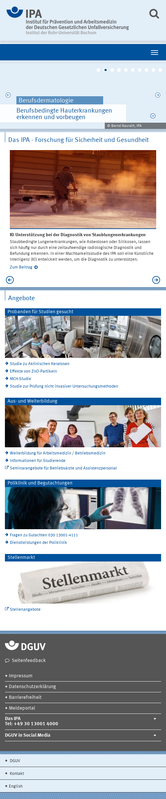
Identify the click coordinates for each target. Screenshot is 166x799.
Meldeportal (22, 708)
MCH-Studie (20, 379)
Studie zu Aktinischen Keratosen (39, 364)
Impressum (20, 676)
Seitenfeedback (29, 660)
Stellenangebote (25, 609)
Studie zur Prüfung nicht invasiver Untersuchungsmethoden (64, 386)
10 (160, 70)
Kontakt (16, 774)
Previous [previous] (8, 96)
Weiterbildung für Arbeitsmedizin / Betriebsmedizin (57, 453)
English (16, 786)
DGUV (14, 761)
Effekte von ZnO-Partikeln (33, 371)
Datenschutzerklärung (32, 686)
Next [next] (158, 96)
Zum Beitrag (21, 267)
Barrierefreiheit (25, 697)
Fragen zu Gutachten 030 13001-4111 (44, 535)
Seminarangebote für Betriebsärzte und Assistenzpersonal (63, 468)
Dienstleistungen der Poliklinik (38, 543)
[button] (153, 116)
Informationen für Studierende (37, 461)
